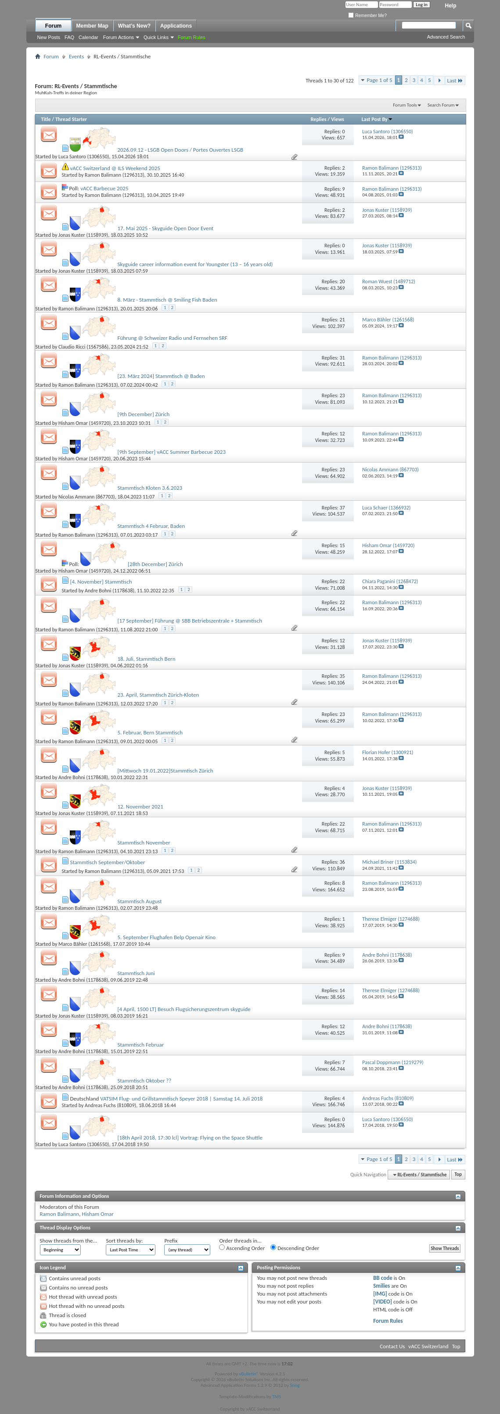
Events (76, 56)
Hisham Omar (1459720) (84, 423)
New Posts (49, 37)
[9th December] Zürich (143, 414)
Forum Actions (118, 37)
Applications (176, 26)
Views (337, 119)
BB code (382, 1278)
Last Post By (377, 119)
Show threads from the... (68, 1240)
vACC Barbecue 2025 (104, 188)
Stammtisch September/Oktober (107, 862)
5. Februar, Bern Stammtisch (150, 732)
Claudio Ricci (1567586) (83, 347)
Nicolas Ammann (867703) (86, 497)
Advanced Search (446, 36)
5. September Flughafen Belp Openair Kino (166, 937)
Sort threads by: (124, 1240)
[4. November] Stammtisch (101, 581)
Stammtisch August (139, 901)
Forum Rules (388, 1321)
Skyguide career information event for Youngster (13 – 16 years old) (195, 264)
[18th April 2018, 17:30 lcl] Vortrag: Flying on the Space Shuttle (190, 1137)
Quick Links (156, 37)
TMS (276, 1397)
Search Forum (441, 105)
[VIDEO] (382, 1301)
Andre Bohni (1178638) (109, 591)
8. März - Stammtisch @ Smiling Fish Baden (167, 299)
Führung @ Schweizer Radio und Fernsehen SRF (172, 338)
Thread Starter (71, 119)
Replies (319, 119)
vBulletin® (249, 1374)
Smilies (381, 1285)
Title (46, 119)
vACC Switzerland (428, 1346)
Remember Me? (367, 15)
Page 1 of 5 (379, 80)
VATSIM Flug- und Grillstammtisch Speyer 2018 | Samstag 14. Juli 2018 (181, 1098)
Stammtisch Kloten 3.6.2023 (149, 487)
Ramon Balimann (59, 1214)
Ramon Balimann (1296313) (114, 175)
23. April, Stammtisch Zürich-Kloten (158, 694)
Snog (295, 1385)
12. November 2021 (140, 806)
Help (450, 6)
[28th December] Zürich (155, 564)
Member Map (92, 26)
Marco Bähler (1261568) (84, 944)
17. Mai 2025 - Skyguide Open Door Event (165, 228)
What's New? (134, 26)
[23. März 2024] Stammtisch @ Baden (161, 376)
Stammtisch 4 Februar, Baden (151, 526)
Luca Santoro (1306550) (83, 156)
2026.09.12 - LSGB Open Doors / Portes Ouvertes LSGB (180, 149)
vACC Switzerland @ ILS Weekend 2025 (115, 168)
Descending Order (294, 1247)
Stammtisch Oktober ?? (144, 1080)
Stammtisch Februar (140, 1044)
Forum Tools (405, 105)
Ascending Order (242, 1247)
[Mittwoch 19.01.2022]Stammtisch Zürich (165, 770)
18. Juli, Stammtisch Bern (146, 658)
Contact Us (392, 1346)
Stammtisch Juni (136, 973)
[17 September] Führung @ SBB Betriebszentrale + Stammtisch (189, 620)
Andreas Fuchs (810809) (110, 1105)
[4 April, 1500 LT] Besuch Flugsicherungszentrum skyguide (183, 1009)
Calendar (88, 37)
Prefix (170, 1240)
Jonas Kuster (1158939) (83, 235)
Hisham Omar (98, 1214)
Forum (53, 26)
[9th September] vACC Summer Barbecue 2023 (171, 452)
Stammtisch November (143, 842)
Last (455, 80)
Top (458, 1175)
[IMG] (380, 1293)
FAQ (69, 37)
